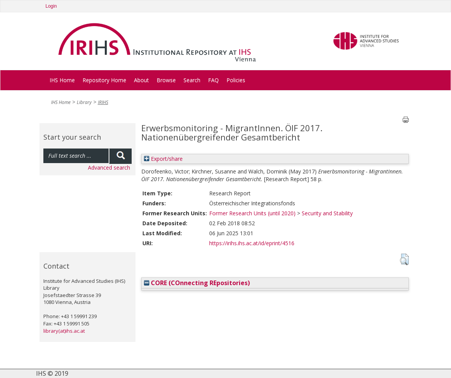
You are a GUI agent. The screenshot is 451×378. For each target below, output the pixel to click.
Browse (166, 80)
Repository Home (104, 80)
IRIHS (103, 102)
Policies (235, 80)
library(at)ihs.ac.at (64, 330)
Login (51, 6)
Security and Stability (327, 213)
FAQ (213, 80)
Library (84, 102)
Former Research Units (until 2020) (252, 213)
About (141, 80)
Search (191, 80)
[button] (404, 259)
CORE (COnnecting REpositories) (197, 283)
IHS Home (62, 80)
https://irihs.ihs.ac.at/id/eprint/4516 (251, 243)
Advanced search (109, 167)
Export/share (163, 158)
